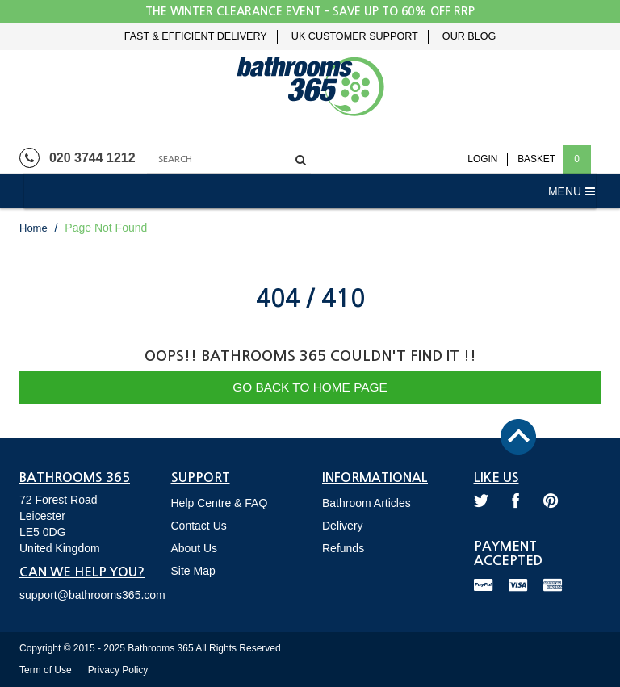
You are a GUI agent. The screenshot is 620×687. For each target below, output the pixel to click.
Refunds (343, 548)
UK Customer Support (354, 36)
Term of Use (45, 670)
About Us (194, 548)
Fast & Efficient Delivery (195, 36)
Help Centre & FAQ (219, 502)
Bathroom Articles (366, 502)
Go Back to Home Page (310, 387)
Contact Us (199, 525)
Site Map (193, 570)
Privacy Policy (118, 670)
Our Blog (469, 36)
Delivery (342, 525)
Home (33, 228)
